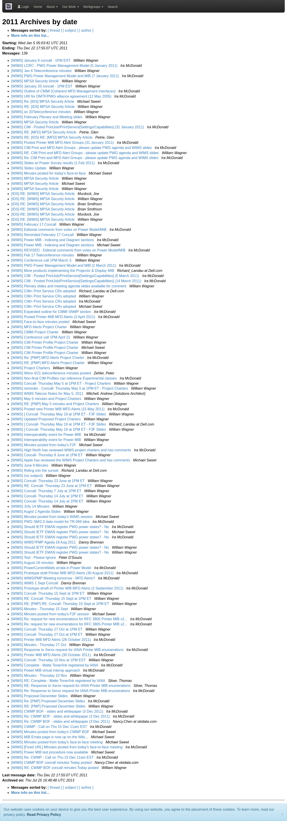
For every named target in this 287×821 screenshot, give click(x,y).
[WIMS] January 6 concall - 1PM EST (41, 60)
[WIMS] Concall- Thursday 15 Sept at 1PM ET (48, 593)
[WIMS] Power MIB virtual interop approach (46, 670)
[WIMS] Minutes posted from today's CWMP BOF (50, 732)
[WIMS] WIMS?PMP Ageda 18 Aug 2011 (44, 542)
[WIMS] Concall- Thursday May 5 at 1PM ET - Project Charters (61, 383)
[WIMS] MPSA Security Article (35, 81)
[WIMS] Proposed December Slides (40, 696)
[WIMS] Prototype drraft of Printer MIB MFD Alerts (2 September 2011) (67, 588)
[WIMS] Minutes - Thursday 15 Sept (40, 609)
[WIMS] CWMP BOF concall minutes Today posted (52, 762)
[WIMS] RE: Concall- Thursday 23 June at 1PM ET (52, 486)
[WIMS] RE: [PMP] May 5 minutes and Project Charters (55, 404)
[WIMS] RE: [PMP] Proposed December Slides (48, 706)
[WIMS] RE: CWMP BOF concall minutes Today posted (55, 768)
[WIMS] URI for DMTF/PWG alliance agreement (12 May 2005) (61, 96)
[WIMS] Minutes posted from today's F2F (44, 445)
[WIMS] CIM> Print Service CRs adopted (44, 291)
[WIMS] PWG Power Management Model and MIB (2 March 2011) (64, 265)
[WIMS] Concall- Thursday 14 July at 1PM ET (47, 496)
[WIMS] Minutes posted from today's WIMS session (52, 517)
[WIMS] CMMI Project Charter (35, 332)
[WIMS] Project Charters (31, 368)
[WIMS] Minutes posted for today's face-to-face (49, 173)
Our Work (70, 7)
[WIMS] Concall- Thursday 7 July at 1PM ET (46, 491)
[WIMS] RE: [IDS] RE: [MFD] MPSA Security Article (52, 137)
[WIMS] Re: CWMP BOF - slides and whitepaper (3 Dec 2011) (61, 716)
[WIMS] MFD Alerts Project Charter (39, 327)
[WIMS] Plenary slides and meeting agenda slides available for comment (69, 286)
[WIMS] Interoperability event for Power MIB (46, 435)
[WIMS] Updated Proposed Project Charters (46, 419)
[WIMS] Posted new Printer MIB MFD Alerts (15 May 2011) (58, 409)
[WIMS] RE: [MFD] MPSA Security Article (44, 132)
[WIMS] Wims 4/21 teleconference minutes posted (51, 373)
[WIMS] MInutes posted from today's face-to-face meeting (57, 742)
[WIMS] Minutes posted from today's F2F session (50, 614)
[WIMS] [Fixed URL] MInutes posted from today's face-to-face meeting (67, 747)
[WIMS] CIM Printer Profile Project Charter (45, 342)
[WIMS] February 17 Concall (34, 224)
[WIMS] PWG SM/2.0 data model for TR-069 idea (51, 522)
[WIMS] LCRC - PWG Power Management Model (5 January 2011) (64, 66)
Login (23, 7)
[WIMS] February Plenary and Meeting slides (47, 117)
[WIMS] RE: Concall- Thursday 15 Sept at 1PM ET (51, 598)
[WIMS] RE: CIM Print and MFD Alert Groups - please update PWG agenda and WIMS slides (85, 153)
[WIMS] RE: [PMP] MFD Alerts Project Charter (48, 363)
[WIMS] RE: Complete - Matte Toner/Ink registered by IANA (58, 681)
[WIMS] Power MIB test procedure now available (50, 752)
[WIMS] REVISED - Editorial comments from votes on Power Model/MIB (68, 250)
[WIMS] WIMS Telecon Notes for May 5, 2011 (47, 393)
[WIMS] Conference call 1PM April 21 (41, 337)
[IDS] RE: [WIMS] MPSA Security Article (43, 194)
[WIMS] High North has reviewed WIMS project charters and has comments (71, 450)
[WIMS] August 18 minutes (32, 563)
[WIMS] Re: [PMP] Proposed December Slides (48, 701)
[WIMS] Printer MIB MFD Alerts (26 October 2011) (51, 640)
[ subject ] (70, 30)
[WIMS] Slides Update (29, 168)
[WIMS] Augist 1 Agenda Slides (36, 511)
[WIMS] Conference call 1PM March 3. (42, 260)
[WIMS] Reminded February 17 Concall (43, 235)
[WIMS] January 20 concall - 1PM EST (42, 86)
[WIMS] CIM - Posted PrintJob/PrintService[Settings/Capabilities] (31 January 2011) (78, 127)
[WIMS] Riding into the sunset (35, 470)
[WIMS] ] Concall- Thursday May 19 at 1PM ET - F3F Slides (59, 414)
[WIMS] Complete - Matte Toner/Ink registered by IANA (55, 665)
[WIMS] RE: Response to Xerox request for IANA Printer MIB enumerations (71, 686)
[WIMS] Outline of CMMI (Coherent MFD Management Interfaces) (63, 91)
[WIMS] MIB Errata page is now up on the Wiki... (50, 737)
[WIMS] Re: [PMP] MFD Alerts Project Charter (48, 358)
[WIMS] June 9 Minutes (30, 465)
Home (38, 7)
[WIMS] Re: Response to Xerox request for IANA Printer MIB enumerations (71, 691)
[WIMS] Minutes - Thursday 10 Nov (39, 675)
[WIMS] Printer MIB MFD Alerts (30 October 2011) (51, 655)
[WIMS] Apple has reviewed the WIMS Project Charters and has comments (71, 460)
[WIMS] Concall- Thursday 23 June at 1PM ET (48, 481)
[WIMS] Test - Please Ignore (34, 557)
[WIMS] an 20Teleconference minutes (41, 112)
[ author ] (86, 30)
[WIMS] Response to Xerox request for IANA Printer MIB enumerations (67, 650)
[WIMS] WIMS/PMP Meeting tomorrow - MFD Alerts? (53, 578)
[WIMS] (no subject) (27, 476)
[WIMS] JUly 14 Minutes (30, 506)
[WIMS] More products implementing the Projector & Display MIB (63, 271)
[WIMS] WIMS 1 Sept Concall (35, 583)
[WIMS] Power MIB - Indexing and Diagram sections (53, 240)
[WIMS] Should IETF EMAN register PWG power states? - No (60, 527)
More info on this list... (30, 35)
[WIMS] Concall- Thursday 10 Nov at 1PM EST (49, 660)
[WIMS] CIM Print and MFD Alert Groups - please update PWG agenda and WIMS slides (82, 148)
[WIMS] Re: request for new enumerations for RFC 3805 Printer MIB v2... (69, 619)
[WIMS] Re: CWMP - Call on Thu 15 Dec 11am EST (53, 757)
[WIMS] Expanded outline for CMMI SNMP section (51, 312)
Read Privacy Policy (44, 815)
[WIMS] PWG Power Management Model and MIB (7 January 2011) (65, 76)
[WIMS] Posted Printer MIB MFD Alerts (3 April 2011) (53, 317)
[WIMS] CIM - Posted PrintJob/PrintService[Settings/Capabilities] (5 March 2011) (75, 276)
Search (113, 7)
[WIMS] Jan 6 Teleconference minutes (42, 71)
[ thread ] (55, 30)
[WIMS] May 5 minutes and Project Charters (46, 399)
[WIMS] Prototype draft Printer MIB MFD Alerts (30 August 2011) (63, 573)
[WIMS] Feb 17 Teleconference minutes (43, 255)
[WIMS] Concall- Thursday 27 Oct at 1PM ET (47, 629)
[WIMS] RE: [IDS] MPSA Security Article (43, 107)
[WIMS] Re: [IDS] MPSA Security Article (43, 101)
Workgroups (93, 7)
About (52, 7)
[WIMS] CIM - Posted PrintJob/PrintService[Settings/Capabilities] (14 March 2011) (76, 281)
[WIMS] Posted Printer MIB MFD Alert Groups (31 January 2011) (63, 142)
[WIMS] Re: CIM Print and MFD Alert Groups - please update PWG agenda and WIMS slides (85, 158)
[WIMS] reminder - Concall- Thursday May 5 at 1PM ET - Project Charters (70, 388)
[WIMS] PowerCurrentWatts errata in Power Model (51, 568)
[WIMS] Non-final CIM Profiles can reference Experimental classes (64, 378)
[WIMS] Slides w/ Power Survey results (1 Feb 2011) (53, 163)
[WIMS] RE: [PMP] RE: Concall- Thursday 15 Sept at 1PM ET (60, 604)
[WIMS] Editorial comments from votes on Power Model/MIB (59, 229)
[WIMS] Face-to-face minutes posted (40, 322)
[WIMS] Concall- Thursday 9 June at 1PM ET (47, 455)
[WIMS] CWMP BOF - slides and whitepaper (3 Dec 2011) (57, 711)
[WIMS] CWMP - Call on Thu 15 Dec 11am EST (49, 727)
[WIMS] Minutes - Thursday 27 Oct (39, 645)
